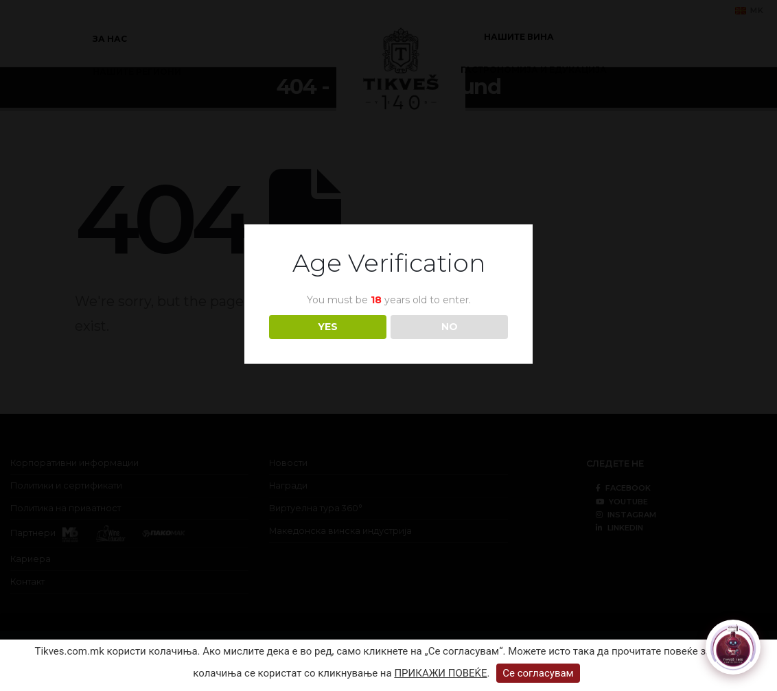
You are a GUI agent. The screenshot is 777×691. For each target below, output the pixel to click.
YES (328, 326)
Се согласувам (538, 673)
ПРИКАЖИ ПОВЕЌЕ (440, 673)
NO (449, 326)
